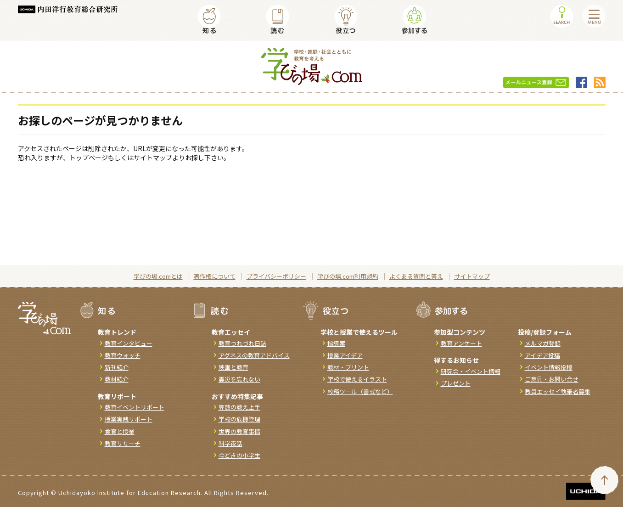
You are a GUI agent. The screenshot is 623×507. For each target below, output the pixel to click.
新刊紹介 (117, 367)
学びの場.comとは (158, 276)
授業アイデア (345, 355)
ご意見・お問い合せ (551, 379)
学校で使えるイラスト (357, 379)
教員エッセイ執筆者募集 (557, 391)
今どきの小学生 (239, 455)
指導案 (336, 343)
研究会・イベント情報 (470, 371)
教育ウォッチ (122, 355)
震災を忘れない (239, 379)
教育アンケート (461, 343)
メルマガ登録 (543, 343)
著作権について (215, 276)
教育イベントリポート (134, 407)
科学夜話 (230, 443)
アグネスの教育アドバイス (254, 355)
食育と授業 (120, 431)
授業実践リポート (128, 419)
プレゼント (456, 383)
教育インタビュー (128, 343)
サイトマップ (472, 276)
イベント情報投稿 (548, 367)
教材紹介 (117, 379)
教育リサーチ (122, 443)
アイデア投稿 (542, 355)
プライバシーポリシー (276, 276)
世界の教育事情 (239, 431)
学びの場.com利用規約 (347, 276)
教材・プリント (348, 367)
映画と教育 (233, 367)
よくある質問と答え (416, 276)
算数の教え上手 (239, 407)
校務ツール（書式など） (360, 391)
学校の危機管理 (239, 419)
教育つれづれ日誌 (242, 343)
